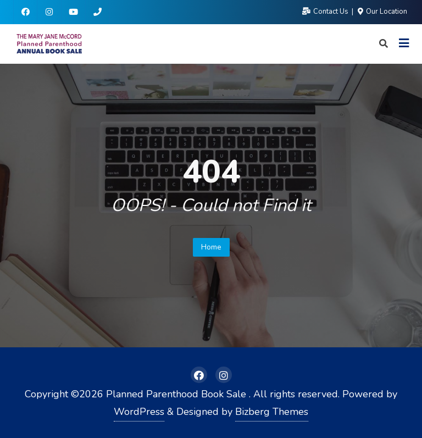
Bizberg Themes (271, 411)
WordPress (139, 411)
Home (211, 247)
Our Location (382, 11)
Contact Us (326, 11)
